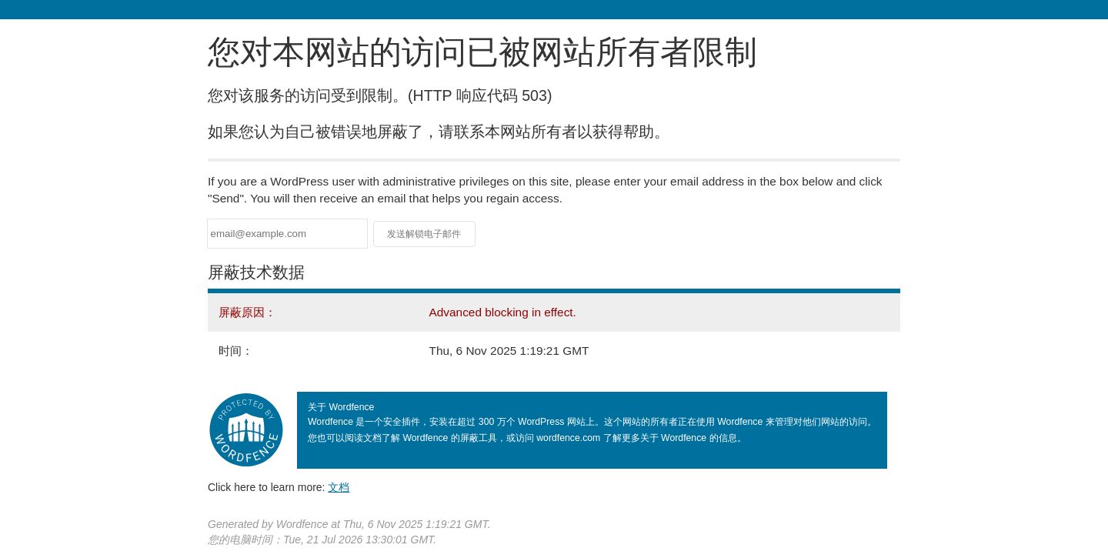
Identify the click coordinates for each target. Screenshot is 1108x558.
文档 (338, 487)
